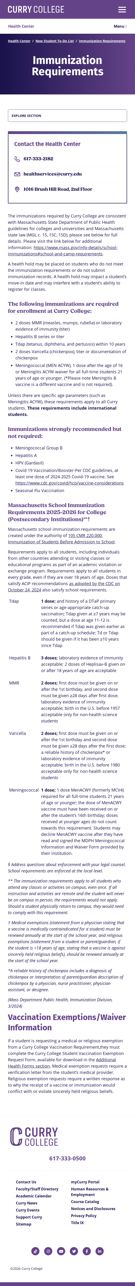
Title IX (77, 1222)
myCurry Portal (85, 1182)
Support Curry (29, 1217)
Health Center (19, 41)
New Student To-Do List (55, 41)
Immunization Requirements (102, 41)
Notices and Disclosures (93, 1208)
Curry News (26, 1203)
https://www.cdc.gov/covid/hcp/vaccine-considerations (69, 483)
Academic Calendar (34, 1196)
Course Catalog (85, 1201)
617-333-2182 (38, 159)
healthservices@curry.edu (53, 174)
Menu (120, 26)
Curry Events (27, 1210)
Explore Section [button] (26, 115)
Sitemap (23, 1224)
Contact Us (26, 1182)
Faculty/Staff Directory (37, 1189)
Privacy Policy (83, 1215)
